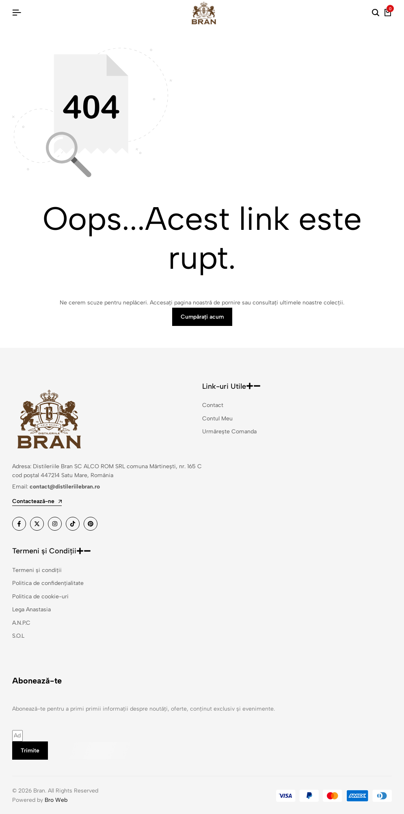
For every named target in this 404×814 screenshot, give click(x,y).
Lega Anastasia (31, 609)
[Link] (19, 524)
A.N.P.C (21, 622)
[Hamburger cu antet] (16, 12)
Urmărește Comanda (229, 431)
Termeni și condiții (37, 570)
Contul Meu (217, 418)
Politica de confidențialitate (48, 583)
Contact (212, 405)
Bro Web (56, 800)
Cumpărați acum (202, 316)
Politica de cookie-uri (40, 596)
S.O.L (18, 635)
